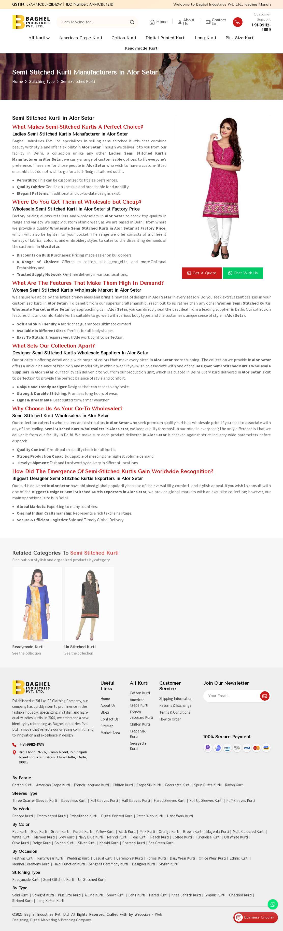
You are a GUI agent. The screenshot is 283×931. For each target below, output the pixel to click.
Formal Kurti (156, 858)
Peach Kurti (159, 837)
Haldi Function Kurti (69, 864)
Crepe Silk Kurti (138, 734)
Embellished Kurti (83, 816)
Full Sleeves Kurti (104, 800)
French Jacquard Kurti (141, 715)
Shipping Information (175, 698)
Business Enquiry (254, 917)
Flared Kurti (158, 895)
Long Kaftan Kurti (50, 901)
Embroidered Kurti (51, 816)
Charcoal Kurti (133, 843)
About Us (186, 22)
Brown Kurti (192, 831)
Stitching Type (42, 81)
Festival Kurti (22, 858)
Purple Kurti (82, 831)
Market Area (110, 733)
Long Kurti (205, 37)
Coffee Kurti (182, 837)
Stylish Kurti (168, 864)
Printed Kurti (22, 816)
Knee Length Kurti (186, 895)
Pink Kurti (147, 831)
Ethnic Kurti (239, 858)
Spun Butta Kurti (207, 785)
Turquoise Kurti (208, 837)
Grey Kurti (67, 837)
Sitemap (107, 726)
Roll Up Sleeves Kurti (205, 800)
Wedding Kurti (78, 858)
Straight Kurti (43, 895)
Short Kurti (115, 895)
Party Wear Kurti (50, 858)
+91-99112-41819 (261, 27)
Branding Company (76, 920)
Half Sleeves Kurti (136, 800)
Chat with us (243, 273)
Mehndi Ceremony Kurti (31, 864)
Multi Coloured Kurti (248, 831)
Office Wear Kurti (212, 858)
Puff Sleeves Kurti (240, 800)
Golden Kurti (64, 843)
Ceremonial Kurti (129, 858)
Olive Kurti (20, 843)
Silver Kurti (86, 843)
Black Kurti (127, 831)
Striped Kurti (22, 901)
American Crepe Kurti (80, 37)
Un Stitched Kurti (80, 650)
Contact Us (216, 22)
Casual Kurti (102, 858)
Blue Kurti (39, 831)
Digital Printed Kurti (166, 37)
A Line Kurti (93, 895)
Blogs (105, 712)
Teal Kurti (138, 837)
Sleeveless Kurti (74, 800)
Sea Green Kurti (161, 843)
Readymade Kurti (142, 48)
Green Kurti (60, 831)
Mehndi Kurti (117, 837)
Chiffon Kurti (140, 724)
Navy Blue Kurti (90, 837)
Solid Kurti (20, 895)
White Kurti (21, 837)
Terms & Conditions (174, 712)
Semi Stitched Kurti (58, 879)
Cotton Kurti (123, 37)
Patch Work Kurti (149, 816)
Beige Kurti (42, 843)
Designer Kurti (143, 864)
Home (158, 22)
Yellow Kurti (105, 831)
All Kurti (39, 37)
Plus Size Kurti (239, 37)
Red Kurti (19, 831)
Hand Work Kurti (180, 816)
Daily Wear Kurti (182, 858)
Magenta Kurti (217, 831)
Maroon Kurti (44, 837)
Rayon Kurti (234, 785)
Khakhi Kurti (109, 843)
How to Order (170, 719)
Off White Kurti (236, 837)
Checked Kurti (240, 895)
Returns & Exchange (175, 705)
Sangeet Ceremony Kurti (108, 864)
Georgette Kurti (138, 746)
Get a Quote (201, 273)
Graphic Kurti (215, 895)
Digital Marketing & (45, 920)
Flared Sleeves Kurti (170, 800)
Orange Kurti (169, 831)
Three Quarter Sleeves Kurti (34, 800)
